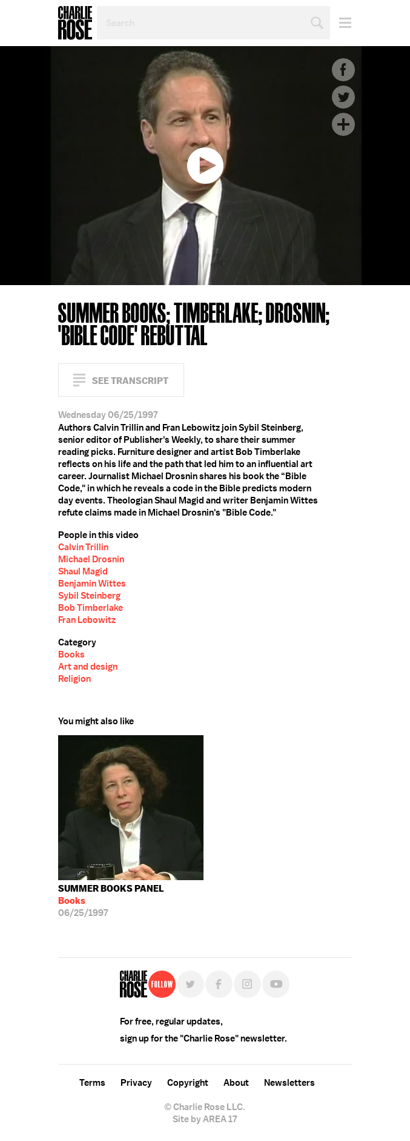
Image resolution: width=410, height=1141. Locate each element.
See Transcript (130, 380)
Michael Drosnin (91, 559)
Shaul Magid (83, 571)
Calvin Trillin (83, 547)
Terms (92, 1083)
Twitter (343, 97)
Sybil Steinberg (89, 596)
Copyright (187, 1083)
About (236, 1083)
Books (71, 654)
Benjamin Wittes (92, 583)
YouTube (275, 984)
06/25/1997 (111, 901)
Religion (74, 679)
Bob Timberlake (90, 608)
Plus (343, 124)
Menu (340, 22)
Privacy (136, 1083)
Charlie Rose (75, 23)
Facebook (343, 69)
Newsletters (289, 1083)
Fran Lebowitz (87, 620)
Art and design (87, 667)
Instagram (247, 984)
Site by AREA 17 (205, 1119)
